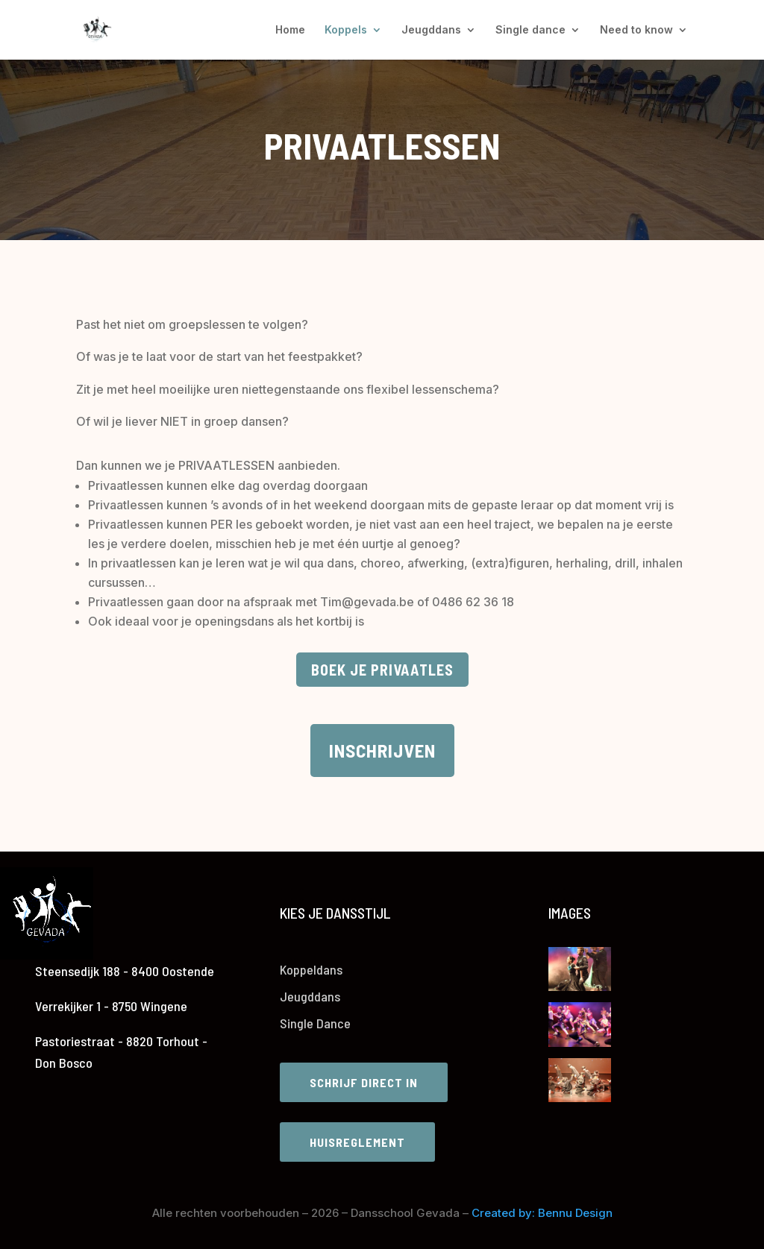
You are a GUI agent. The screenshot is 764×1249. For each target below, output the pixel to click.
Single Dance (315, 1023)
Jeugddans (431, 30)
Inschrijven (382, 750)
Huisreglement (357, 1142)
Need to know (636, 30)
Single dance (530, 30)
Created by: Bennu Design (542, 1213)
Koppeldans (311, 969)
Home (290, 30)
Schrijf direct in (364, 1082)
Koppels (346, 30)
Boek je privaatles (382, 670)
